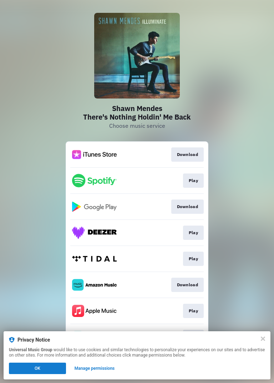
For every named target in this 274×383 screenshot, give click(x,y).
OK (37, 368)
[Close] (263, 338)
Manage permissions (95, 368)
